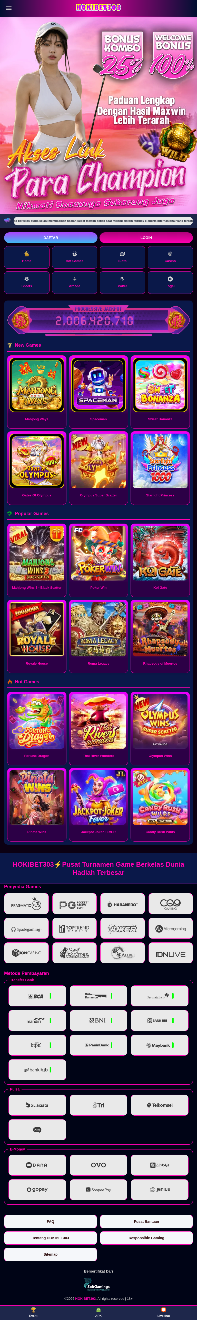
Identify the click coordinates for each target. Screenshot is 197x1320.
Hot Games (74, 257)
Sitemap (50, 1254)
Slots (122, 257)
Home (26, 257)
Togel (170, 282)
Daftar (51, 238)
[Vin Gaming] (98, 1284)
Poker (122, 282)
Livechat (163, 1312)
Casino (170, 257)
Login (146, 238)
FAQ (50, 1221)
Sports (27, 282)
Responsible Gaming (146, 1238)
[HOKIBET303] (98, 8)
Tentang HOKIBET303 (50, 1238)
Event (33, 1312)
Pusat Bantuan (146, 1221)
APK (98, 1312)
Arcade (74, 282)
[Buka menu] (8, 8)
